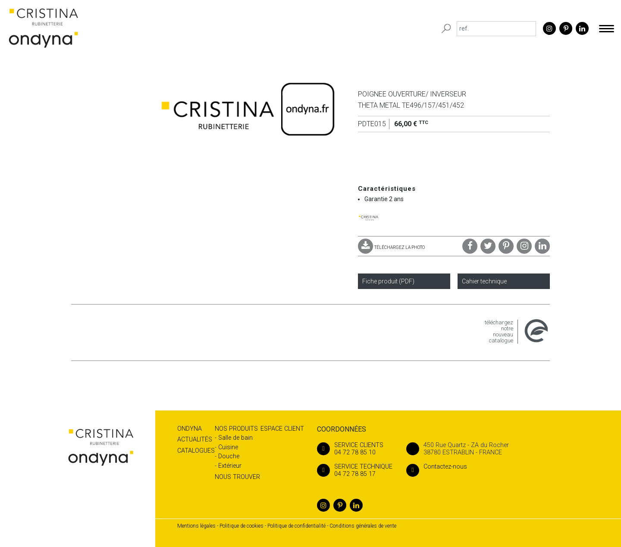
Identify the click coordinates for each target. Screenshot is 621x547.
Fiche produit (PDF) (388, 281)
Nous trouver (237, 477)
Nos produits (236, 428)
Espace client (282, 428)
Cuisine (228, 447)
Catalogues (196, 450)
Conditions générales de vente (362, 526)
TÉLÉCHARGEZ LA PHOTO (391, 247)
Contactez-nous (436, 466)
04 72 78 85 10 (354, 448)
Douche (228, 456)
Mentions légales (196, 526)
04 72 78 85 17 (354, 470)
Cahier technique (484, 281)
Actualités (194, 439)
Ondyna (189, 428)
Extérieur (230, 465)
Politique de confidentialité (296, 526)
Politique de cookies (241, 526)
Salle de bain (235, 437)
